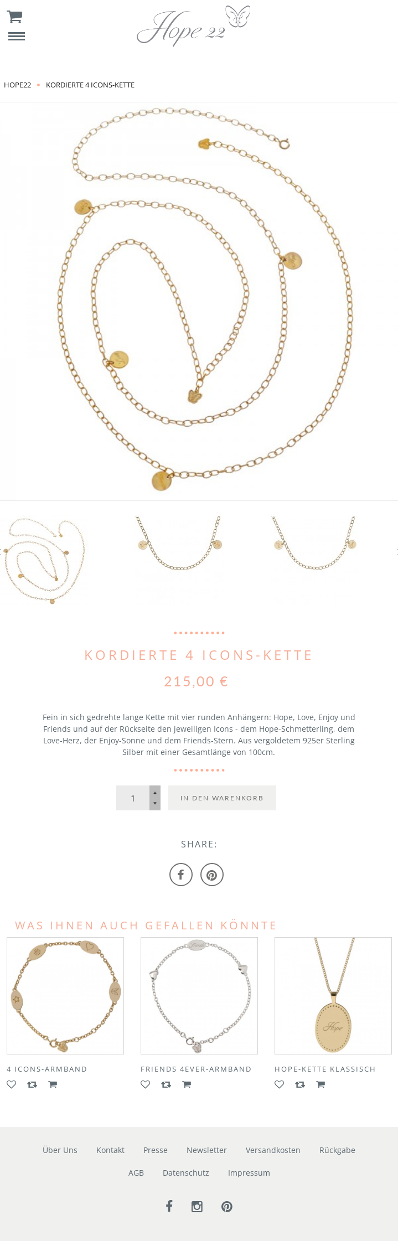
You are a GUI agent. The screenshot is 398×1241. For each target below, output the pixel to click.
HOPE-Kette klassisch (325, 1069)
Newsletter (207, 1150)
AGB (136, 1172)
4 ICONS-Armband (47, 1069)
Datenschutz (186, 1172)
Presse (155, 1150)
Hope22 (17, 85)
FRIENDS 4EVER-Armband (196, 1069)
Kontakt (110, 1150)
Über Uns (60, 1150)
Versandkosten (273, 1150)
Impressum (249, 1172)
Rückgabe (337, 1150)
